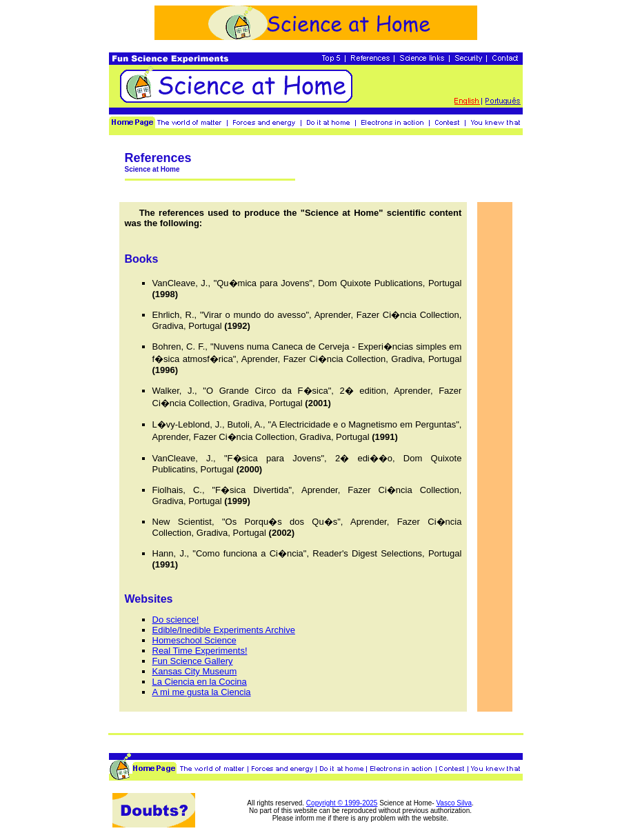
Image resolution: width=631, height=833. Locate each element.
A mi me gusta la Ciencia (201, 692)
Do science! (175, 619)
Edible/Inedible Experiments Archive (223, 630)
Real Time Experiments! (200, 650)
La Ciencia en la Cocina (199, 681)
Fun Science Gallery (192, 661)
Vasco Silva (454, 803)
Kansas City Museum (194, 671)
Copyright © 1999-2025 (342, 803)
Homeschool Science (194, 640)
